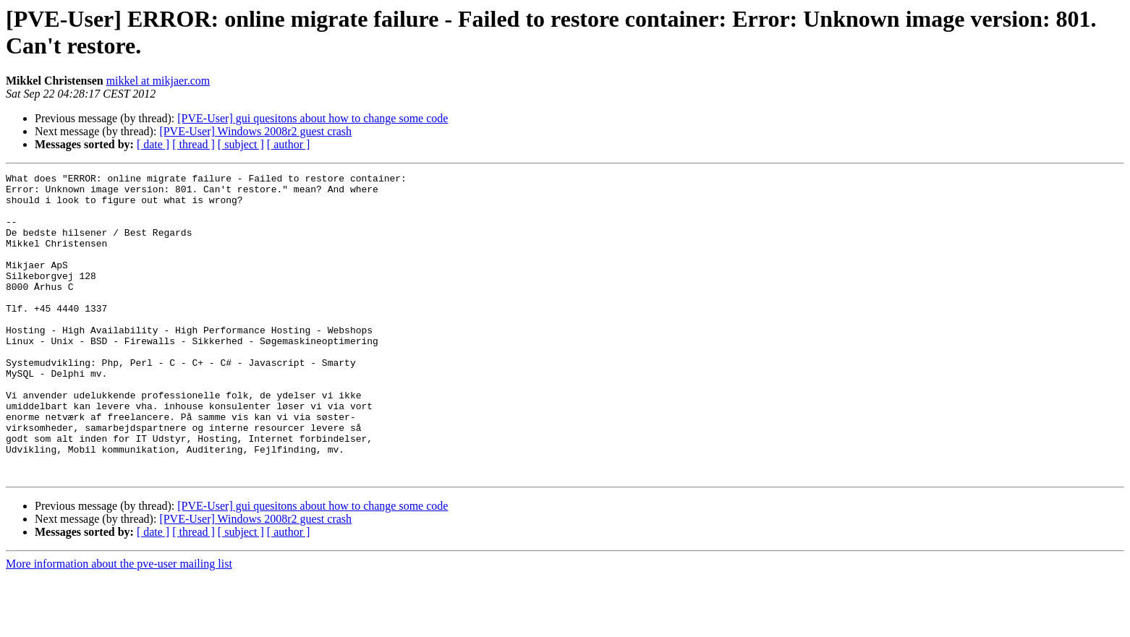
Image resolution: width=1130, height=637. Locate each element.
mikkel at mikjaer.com (158, 80)
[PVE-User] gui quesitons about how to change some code (312, 118)
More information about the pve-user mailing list (119, 624)
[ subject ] (241, 144)
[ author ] (288, 144)
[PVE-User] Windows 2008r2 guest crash (255, 131)
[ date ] (153, 144)
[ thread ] (193, 144)
